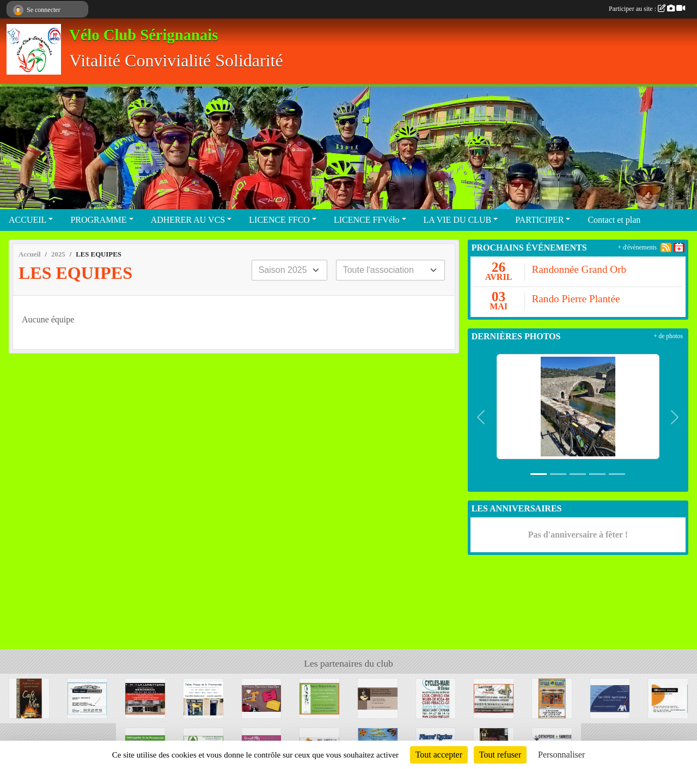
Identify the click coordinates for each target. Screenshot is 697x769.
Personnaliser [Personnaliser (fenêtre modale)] (561, 754)
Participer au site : (647, 9)
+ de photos (668, 336)
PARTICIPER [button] (539, 219)
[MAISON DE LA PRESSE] (203, 697)
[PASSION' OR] (261, 697)
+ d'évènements (637, 247)
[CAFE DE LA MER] (29, 697)
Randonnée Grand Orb (578, 269)
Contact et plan (614, 219)
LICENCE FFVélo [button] (366, 219)
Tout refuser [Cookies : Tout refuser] (500, 754)
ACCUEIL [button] (27, 219)
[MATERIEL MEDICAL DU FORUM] (319, 697)
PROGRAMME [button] (98, 219)
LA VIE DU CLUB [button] (458, 219)
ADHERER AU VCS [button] (188, 219)
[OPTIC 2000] (667, 697)
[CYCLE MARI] (435, 697)
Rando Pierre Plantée (575, 298)
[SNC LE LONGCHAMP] (377, 697)
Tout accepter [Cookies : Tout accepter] (438, 754)
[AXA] (610, 697)
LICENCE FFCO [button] (279, 219)
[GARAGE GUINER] (87, 697)
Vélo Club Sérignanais (143, 35)
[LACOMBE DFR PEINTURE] (493, 697)
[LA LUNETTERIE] (145, 697)
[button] (481, 417)
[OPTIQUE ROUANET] (551, 697)
